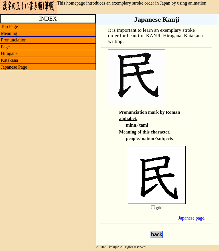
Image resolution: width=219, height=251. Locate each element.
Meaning (9, 33)
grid (159, 208)
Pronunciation (14, 39)
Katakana (9, 60)
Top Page (9, 26)
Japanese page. (191, 218)
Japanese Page (14, 67)
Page (5, 46)
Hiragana (9, 53)
